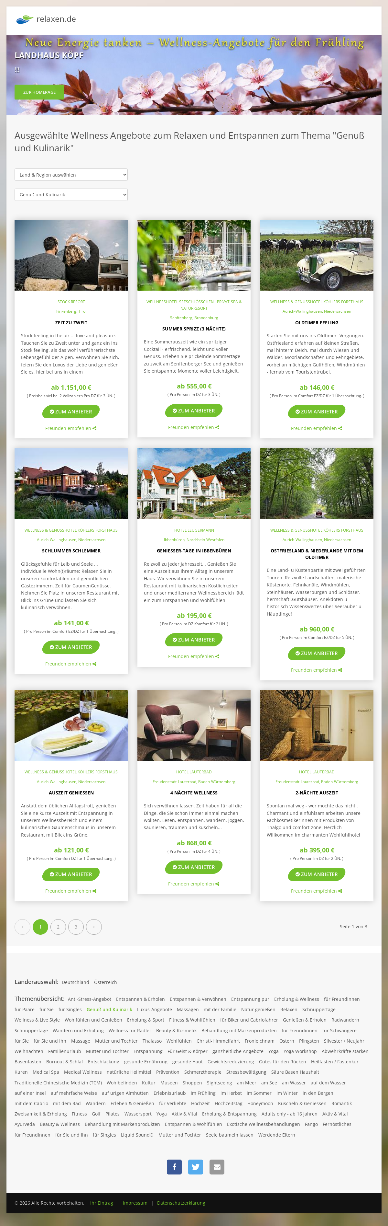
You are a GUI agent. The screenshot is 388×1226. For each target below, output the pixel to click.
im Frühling (203, 1093)
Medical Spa (46, 1072)
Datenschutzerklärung (181, 1203)
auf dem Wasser (328, 1083)
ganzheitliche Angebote (238, 1051)
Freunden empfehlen (70, 428)
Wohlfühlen (179, 1041)
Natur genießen (258, 1009)
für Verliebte (172, 1103)
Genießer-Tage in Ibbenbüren (194, 551)
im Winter (287, 1093)
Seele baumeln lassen (229, 1135)
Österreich (105, 982)
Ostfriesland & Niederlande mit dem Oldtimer (317, 554)
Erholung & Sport (145, 1020)
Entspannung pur (250, 999)
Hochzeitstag (228, 1103)
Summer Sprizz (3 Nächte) (194, 329)
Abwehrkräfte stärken (345, 1051)
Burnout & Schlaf (64, 1061)
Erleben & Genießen (132, 1103)
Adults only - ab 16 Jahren (290, 1114)
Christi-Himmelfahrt (218, 1041)
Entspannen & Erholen (140, 999)
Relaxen (288, 1009)
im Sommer (259, 1093)
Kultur (149, 1083)
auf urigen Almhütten (125, 1093)
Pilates (112, 1114)
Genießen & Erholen (305, 1020)
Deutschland (75, 982)
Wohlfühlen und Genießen (93, 1020)
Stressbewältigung (246, 1072)
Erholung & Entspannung (229, 1114)
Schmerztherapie (202, 1072)
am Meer (246, 1083)
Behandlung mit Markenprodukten (239, 1030)
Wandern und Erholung (78, 1030)
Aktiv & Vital (184, 1114)
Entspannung (148, 1051)
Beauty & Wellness (60, 1124)
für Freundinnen (342, 999)
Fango (311, 1124)
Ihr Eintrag (101, 1203)
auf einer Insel (30, 1093)
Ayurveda (25, 1124)
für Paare (25, 1009)
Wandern (96, 1103)
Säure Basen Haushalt (295, 1072)
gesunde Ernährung (145, 1061)
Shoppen (192, 1083)
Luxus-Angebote (154, 1009)
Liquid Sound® (137, 1135)
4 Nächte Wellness (194, 793)
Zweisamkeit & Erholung (41, 1114)
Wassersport (138, 1114)
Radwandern (345, 1020)
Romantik (341, 1103)
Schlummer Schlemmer (71, 551)
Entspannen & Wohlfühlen (193, 1124)
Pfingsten (309, 1041)
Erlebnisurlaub (170, 1093)
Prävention (167, 1072)
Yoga (273, 1051)
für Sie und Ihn (50, 1041)
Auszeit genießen (71, 793)
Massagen (188, 1009)
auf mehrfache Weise (74, 1093)
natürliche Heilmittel (129, 1072)
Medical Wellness (83, 1072)
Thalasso (152, 1041)
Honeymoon (260, 1103)
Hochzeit (200, 1103)
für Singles (70, 1009)
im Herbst (231, 1093)
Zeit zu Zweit (71, 322)
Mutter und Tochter (116, 1041)
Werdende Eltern (276, 1135)
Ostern (286, 1041)
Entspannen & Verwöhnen (198, 999)
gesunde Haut (187, 1061)
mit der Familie (220, 1009)
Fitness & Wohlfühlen (192, 1020)
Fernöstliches (337, 1124)
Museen (169, 1083)
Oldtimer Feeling (317, 322)
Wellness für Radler (130, 1030)
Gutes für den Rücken (282, 1061)
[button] (174, 1167)
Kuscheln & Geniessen (302, 1103)
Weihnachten (29, 1051)
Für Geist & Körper (187, 1051)
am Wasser (294, 1083)
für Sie (46, 1009)
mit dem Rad (67, 1103)
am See (269, 1083)
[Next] (94, 927)
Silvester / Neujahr (344, 1041)
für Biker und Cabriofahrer (249, 1020)
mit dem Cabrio (31, 1103)
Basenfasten (28, 1061)
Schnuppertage (319, 1009)
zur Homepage (39, 95)
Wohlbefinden (122, 1083)
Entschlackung (103, 1061)
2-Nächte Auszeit (317, 793)
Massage (80, 1041)
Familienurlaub (64, 1051)
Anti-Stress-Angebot (89, 999)
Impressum (135, 1203)
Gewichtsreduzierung (231, 1061)
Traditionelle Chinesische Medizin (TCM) (58, 1083)
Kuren (21, 1072)
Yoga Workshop (300, 1051)
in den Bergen (318, 1093)
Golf (96, 1114)
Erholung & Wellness (296, 999)
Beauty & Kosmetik (176, 1030)
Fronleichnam (260, 1041)
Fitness (79, 1114)
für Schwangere (339, 1030)
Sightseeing (219, 1083)
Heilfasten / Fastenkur (335, 1061)
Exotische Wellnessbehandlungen (263, 1124)
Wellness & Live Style (37, 1020)
